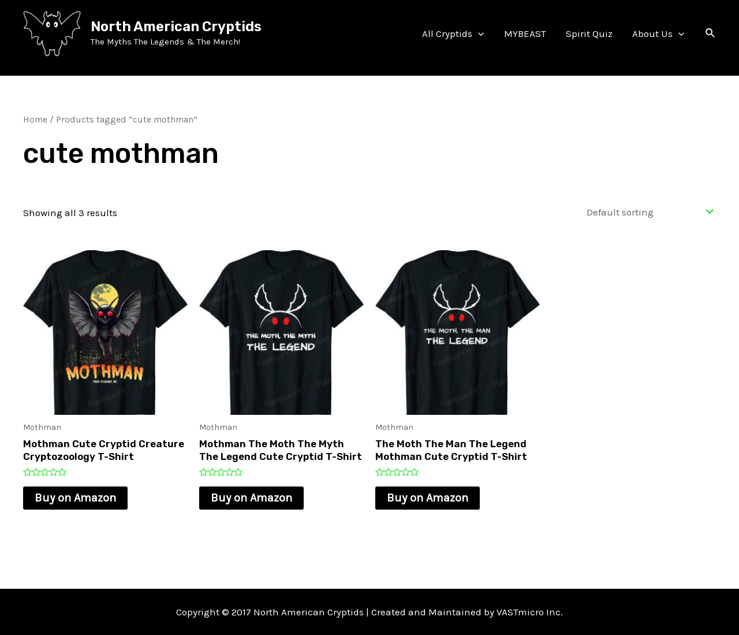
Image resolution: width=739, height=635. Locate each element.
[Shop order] (647, 211)
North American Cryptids (176, 26)
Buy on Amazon (75, 497)
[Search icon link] (711, 33)
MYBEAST (525, 33)
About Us (658, 33)
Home (35, 119)
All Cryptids (453, 33)
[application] (478, 33)
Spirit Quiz (589, 33)
